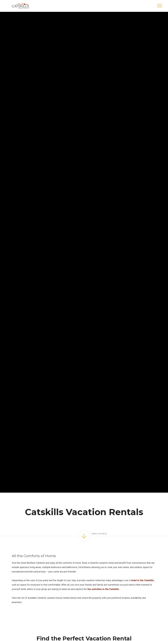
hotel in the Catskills (142, 580)
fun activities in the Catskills (103, 589)
